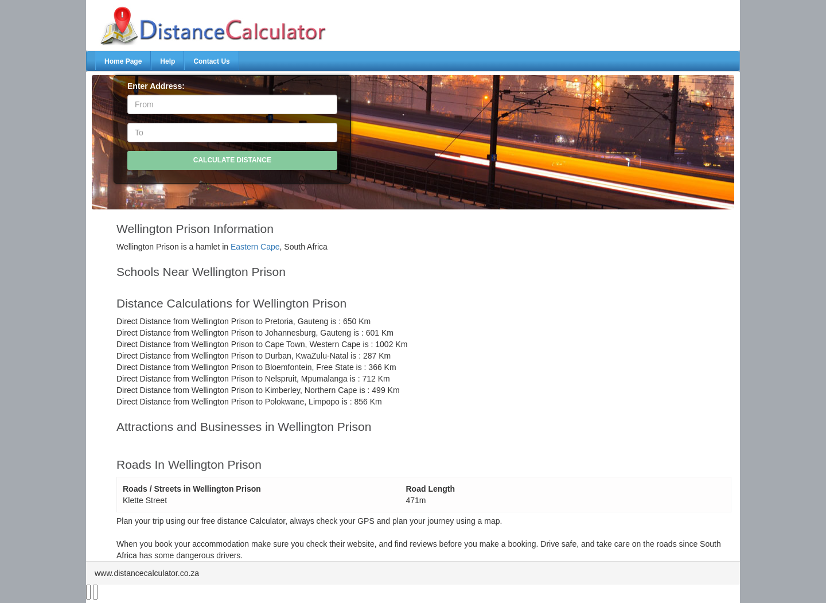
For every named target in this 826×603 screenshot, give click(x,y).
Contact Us (211, 61)
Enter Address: (156, 86)
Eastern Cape (255, 246)
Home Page (123, 61)
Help (167, 61)
